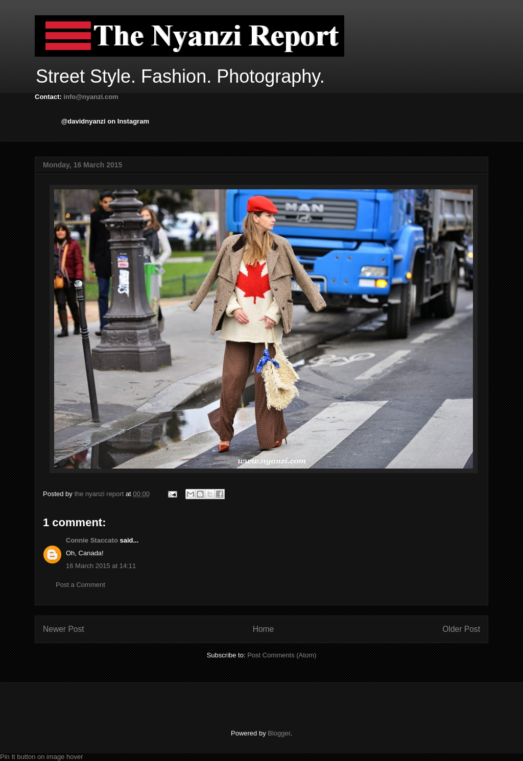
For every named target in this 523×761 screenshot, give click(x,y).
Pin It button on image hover (41, 756)
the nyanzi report (99, 494)
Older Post (461, 629)
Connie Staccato (92, 540)
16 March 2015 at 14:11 (101, 566)
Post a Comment (80, 584)
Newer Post (63, 629)
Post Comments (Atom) (281, 655)
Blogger (279, 733)
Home (263, 629)
